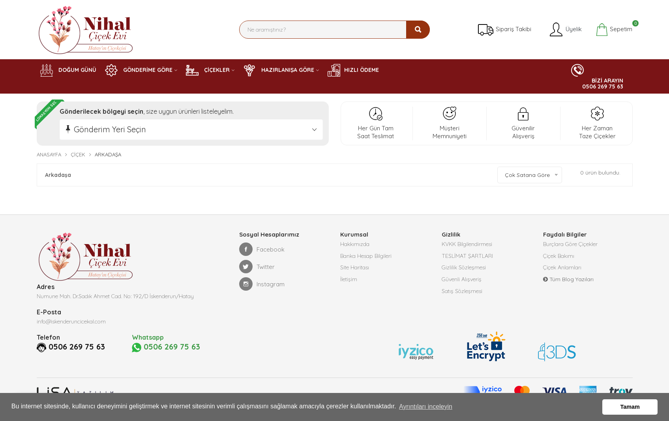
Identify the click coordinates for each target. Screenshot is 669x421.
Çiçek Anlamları (562, 268)
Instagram (262, 284)
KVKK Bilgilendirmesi (467, 244)
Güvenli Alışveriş (462, 280)
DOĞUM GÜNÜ (68, 70)
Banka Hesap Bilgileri (366, 256)
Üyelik (565, 30)
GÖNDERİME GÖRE (138, 70)
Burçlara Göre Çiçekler (570, 244)
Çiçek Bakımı (558, 256)
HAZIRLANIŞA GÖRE (278, 70)
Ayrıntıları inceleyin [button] (425, 406)
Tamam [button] (630, 407)
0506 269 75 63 (77, 346)
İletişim (348, 280)
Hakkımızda (354, 244)
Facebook (262, 249)
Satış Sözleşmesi (462, 291)
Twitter (257, 266)
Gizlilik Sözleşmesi (464, 268)
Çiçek (78, 154)
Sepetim (614, 29)
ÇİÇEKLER (208, 70)
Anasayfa (49, 154)
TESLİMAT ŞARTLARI (467, 256)
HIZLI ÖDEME (353, 70)
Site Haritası (354, 268)
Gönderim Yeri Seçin (110, 129)
